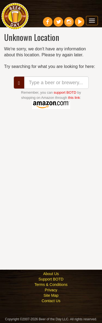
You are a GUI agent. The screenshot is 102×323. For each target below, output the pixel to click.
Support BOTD (51, 279)
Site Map (51, 295)
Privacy (51, 290)
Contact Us (51, 301)
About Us (51, 274)
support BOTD (65, 92)
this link (74, 98)
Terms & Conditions (51, 284)
